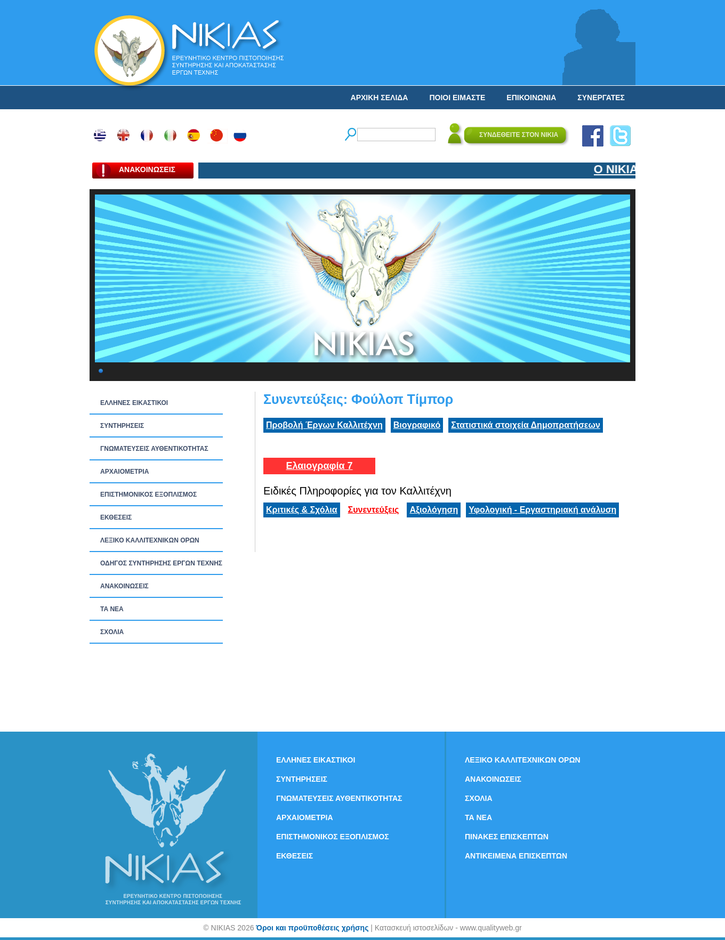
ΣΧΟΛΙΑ (112, 632)
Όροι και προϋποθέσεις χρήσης (312, 927)
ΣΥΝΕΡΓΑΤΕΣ (601, 97)
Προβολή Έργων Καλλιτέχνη (324, 425)
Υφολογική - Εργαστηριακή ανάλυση (542, 509)
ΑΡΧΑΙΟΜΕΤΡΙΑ (124, 471)
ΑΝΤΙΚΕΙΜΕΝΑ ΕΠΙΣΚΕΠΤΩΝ (516, 856)
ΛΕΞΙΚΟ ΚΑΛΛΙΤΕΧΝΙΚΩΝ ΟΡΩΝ (149, 540)
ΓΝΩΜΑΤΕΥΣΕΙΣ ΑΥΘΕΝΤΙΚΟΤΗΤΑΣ (154, 448)
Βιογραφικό (416, 425)
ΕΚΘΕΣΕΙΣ (116, 517)
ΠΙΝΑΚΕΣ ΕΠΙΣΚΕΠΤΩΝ (507, 836)
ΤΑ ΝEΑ (112, 609)
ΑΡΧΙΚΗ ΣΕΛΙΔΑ (379, 97)
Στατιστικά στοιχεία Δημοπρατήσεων (525, 425)
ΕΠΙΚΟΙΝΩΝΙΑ (531, 97)
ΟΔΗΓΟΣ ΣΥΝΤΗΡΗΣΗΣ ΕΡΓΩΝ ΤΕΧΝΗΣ (161, 563)
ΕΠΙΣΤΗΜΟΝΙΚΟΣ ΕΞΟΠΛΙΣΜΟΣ (148, 494)
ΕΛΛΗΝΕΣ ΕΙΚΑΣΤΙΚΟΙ (134, 403)
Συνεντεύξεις (373, 509)
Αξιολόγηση (433, 509)
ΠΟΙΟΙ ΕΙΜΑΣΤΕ (457, 97)
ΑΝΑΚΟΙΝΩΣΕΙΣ (124, 586)
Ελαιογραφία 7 (319, 465)
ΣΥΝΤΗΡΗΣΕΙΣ (122, 426)
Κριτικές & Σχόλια (301, 509)
